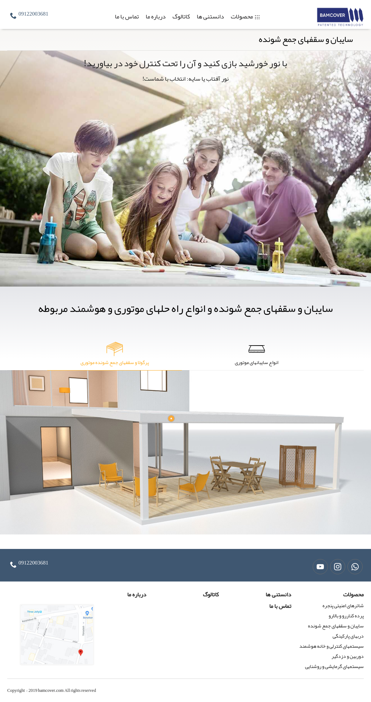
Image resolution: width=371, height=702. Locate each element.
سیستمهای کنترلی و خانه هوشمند (331, 646)
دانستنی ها (210, 16)
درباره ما (156, 16)
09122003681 (33, 13)
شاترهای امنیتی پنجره (343, 605)
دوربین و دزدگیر (348, 656)
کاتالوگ (181, 16)
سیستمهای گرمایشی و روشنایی (334, 666)
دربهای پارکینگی (348, 636)
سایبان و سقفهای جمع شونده (336, 626)
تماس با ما (127, 16)
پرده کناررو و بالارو (346, 615)
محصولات (242, 16)
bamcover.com (51, 690)
